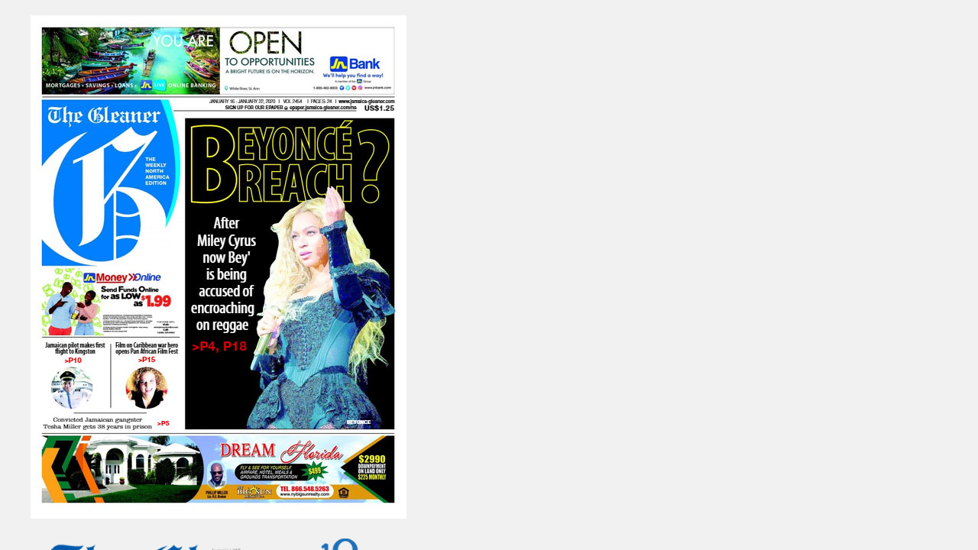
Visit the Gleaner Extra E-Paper (591, 300)
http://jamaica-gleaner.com (763, 258)
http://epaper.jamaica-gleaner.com (809, 231)
